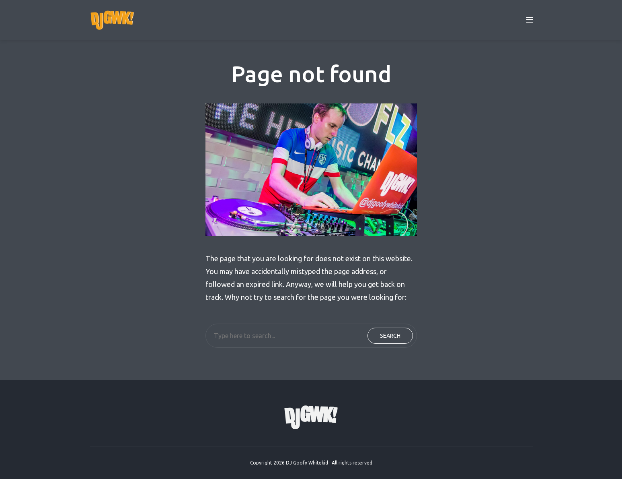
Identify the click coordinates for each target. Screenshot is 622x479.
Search (390, 335)
